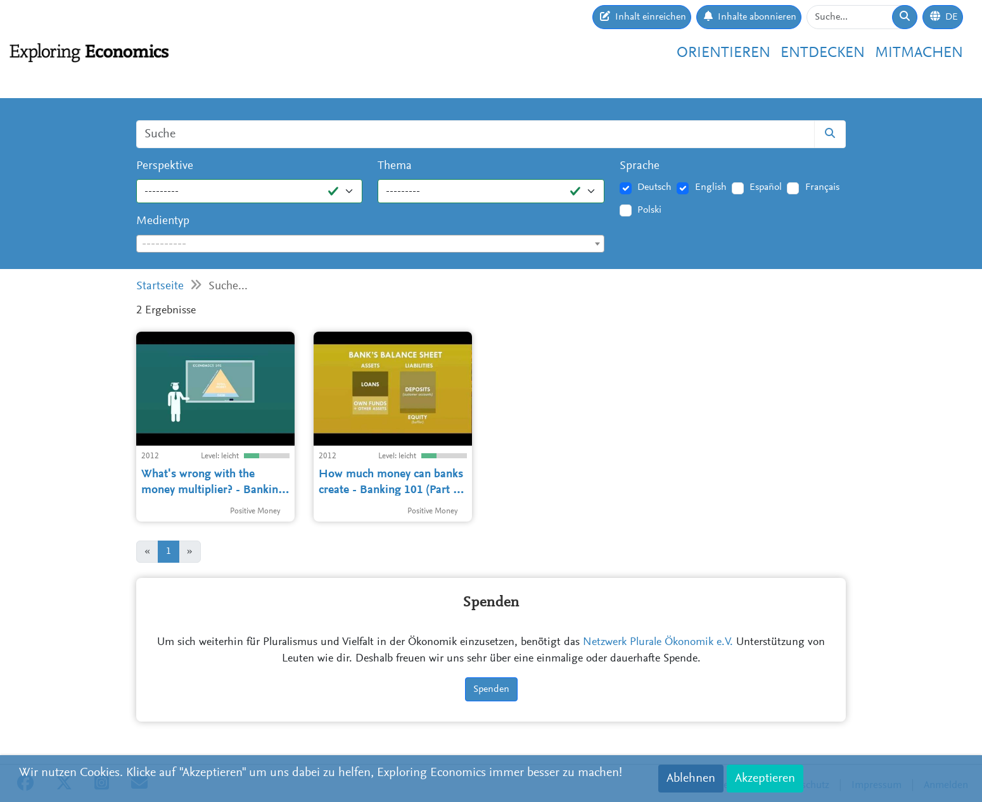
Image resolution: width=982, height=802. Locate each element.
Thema (395, 166)
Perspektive (164, 166)
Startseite (160, 286)
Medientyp (162, 221)
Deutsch (654, 187)
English (711, 187)
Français (822, 187)
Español (765, 187)
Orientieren (723, 53)
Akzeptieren (765, 778)
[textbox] (370, 244)
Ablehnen (690, 778)
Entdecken (823, 53)
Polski (649, 210)
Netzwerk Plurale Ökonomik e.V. (658, 642)
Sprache (640, 166)
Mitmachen (919, 53)
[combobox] (370, 244)
